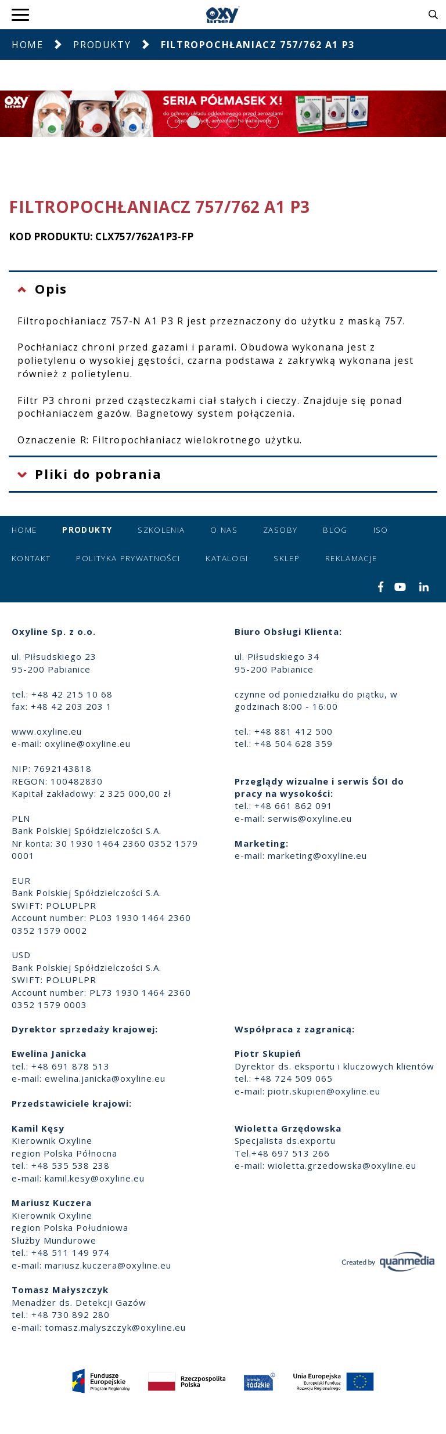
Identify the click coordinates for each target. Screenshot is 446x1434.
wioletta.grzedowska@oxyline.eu (342, 1165)
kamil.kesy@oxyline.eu (95, 1178)
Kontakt (31, 558)
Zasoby (280, 530)
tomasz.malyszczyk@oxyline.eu (115, 1327)
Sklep (287, 558)
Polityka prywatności (128, 558)
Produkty (102, 44)
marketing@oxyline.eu (317, 855)
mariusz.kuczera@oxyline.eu (108, 1265)
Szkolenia (161, 530)
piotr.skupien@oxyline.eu (324, 1091)
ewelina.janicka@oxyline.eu (105, 1078)
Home (27, 44)
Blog (335, 530)
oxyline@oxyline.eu (88, 743)
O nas (224, 530)
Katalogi (227, 558)
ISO (381, 530)
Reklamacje (351, 558)
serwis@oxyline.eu (310, 818)
